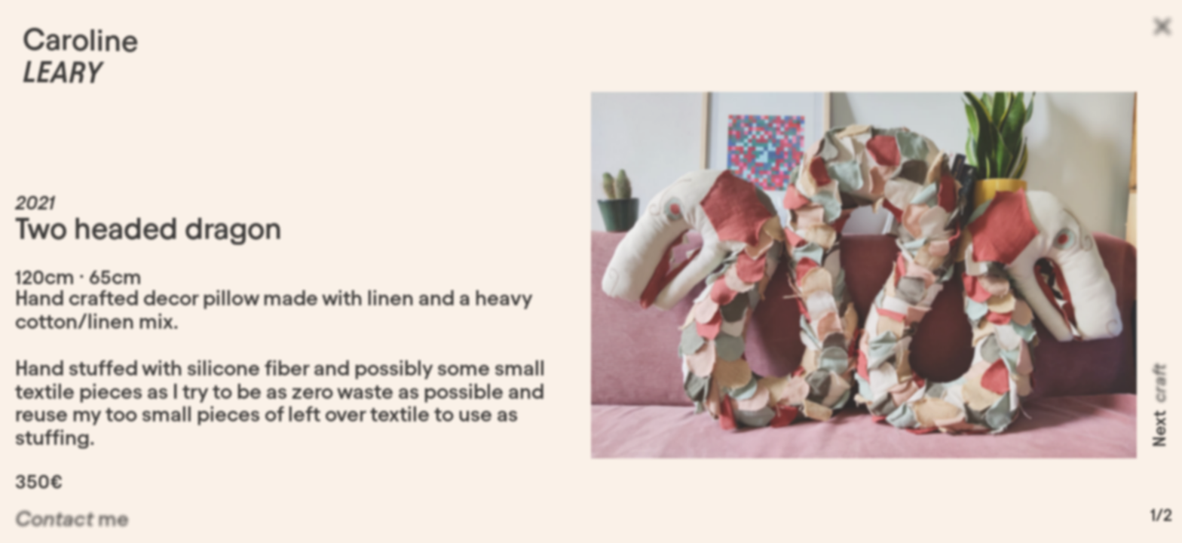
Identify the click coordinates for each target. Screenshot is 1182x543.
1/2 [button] (1161, 518)
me (72, 524)
